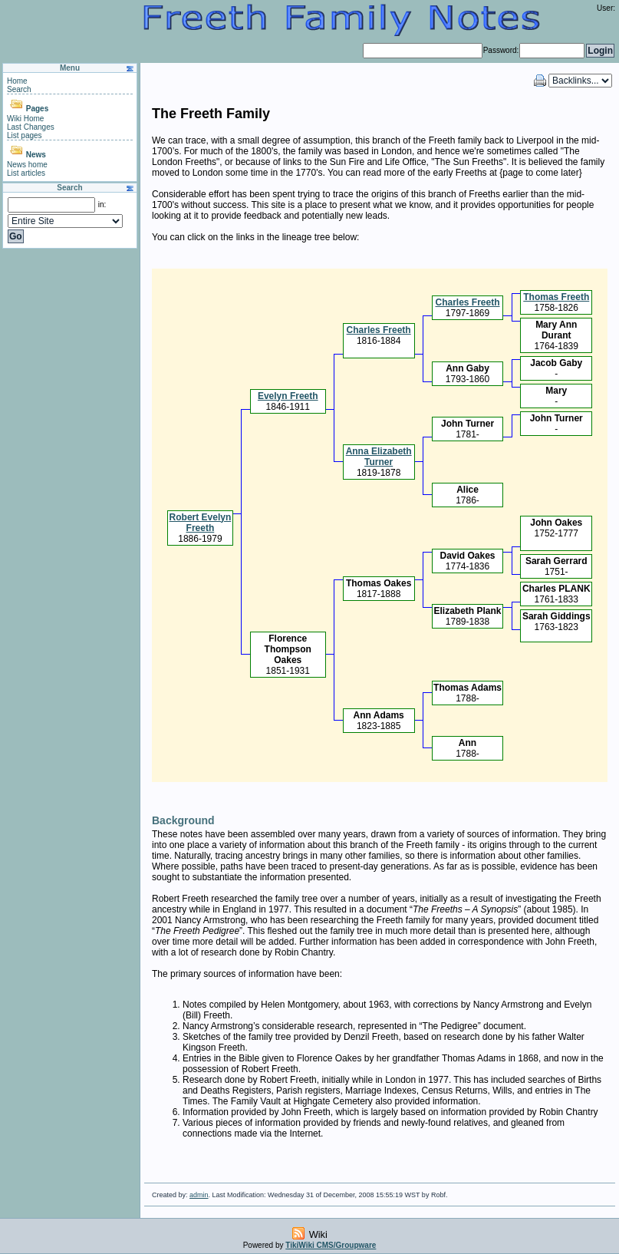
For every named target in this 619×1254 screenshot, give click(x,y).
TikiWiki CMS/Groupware (330, 1245)
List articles (26, 173)
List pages (24, 135)
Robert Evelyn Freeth (201, 522)
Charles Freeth (468, 302)
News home (27, 164)
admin (199, 1195)
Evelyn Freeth (288, 396)
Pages (37, 108)
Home (17, 81)
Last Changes (30, 127)
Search (19, 89)
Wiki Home (25, 118)
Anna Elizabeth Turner (379, 456)
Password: (501, 50)
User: (606, 8)
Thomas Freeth (556, 297)
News (36, 154)
